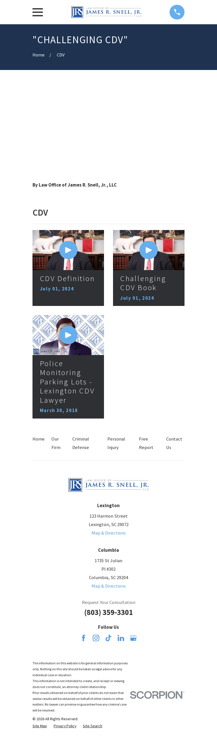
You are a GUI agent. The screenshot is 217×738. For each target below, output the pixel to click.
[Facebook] (83, 638)
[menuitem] (39, 726)
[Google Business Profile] (133, 638)
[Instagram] (96, 638)
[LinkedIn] (121, 638)
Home (38, 439)
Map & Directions (109, 533)
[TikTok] (108, 638)
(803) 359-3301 (108, 612)
